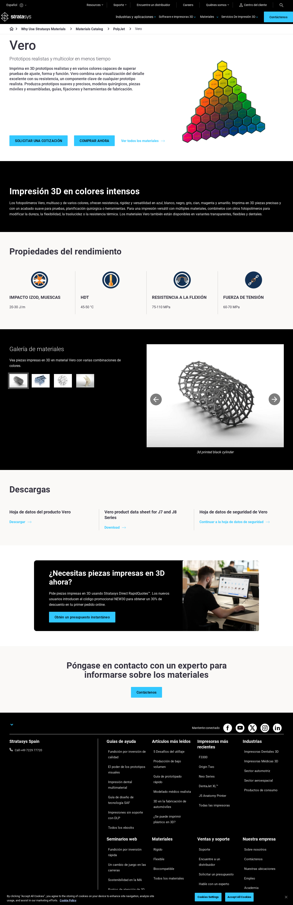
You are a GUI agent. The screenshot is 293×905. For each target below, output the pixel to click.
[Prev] (155, 406)
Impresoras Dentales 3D (258, 757)
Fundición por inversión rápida (127, 829)
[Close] (286, 897)
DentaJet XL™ (206, 781)
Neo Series (204, 775)
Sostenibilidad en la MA (122, 847)
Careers (188, 5)
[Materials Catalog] (108, 32)
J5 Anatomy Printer (210, 788)
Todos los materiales (165, 848)
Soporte (118, 5)
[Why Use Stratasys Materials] (71, 32)
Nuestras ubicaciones (257, 842)
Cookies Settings (208, 897)
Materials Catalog (89, 32)
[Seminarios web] (127, 822)
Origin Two (204, 769)
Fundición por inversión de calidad (124, 759)
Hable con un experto (211, 848)
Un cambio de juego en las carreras (124, 838)
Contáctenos (251, 835)
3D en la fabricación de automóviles (167, 785)
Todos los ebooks (118, 810)
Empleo (248, 848)
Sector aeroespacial (256, 776)
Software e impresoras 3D (176, 18)
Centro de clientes (209, 854)
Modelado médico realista (169, 776)
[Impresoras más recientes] (217, 753)
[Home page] (10, 32)
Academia (249, 854)
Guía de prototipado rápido (170, 769)
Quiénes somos (216, 5)
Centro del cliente (253, 5)
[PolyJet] (130, 32)
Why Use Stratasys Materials (43, 32)
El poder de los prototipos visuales (123, 771)
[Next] (274, 406)
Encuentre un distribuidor (153, 5)
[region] (146, 897)
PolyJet (119, 32)
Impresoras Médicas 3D (258, 763)
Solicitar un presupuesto (213, 842)
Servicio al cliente (208, 861)
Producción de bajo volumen (170, 763)
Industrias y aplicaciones (134, 18)
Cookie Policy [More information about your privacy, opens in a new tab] (68, 900)
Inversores (250, 867)
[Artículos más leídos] (172, 750)
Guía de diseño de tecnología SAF (125, 789)
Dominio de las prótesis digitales (122, 862)
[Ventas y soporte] (217, 822)
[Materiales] (172, 822)
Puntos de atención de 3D (123, 854)
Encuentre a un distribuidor (215, 835)
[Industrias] (263, 750)
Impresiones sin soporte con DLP (125, 801)
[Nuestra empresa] (263, 822)
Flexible (157, 835)
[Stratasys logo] (17, 18)
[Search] (281, 5)
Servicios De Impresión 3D (238, 18)
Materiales (207, 18)
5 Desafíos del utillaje (166, 757)
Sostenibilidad (252, 861)
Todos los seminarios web (124, 872)
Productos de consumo (258, 782)
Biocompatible (161, 842)
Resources (94, 5)
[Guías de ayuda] (127, 750)
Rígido (156, 829)
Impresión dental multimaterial (127, 780)
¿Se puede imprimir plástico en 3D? (172, 796)
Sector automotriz (255, 769)
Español (16, 5)
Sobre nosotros (253, 829)
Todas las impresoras (211, 794)
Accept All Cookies (239, 897)
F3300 (201, 762)
